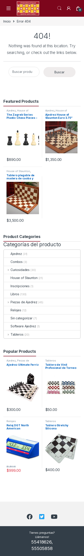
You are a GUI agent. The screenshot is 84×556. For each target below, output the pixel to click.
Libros (11, 294)
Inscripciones (17, 286)
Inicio (7, 21)
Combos (13, 262)
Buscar (59, 72)
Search (59, 8)
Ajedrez (11, 110)
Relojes (12, 310)
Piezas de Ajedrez (20, 302)
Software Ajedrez (20, 326)
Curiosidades (17, 270)
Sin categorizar (18, 318)
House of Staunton (17, 112)
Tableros (14, 334)
